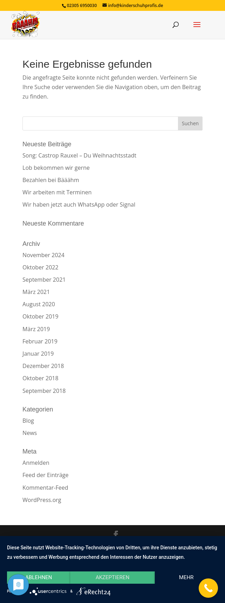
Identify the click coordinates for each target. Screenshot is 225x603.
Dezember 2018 (43, 366)
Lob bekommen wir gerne (56, 168)
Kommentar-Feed (45, 487)
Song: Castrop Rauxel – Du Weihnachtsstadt (79, 155)
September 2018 (44, 391)
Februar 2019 (40, 341)
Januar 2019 (38, 353)
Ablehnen (38, 577)
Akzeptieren (112, 577)
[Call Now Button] (208, 588)
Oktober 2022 (40, 267)
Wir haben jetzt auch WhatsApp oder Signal (78, 204)
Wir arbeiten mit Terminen (57, 192)
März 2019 (36, 329)
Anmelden (35, 463)
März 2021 (36, 292)
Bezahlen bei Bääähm (50, 180)
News (29, 433)
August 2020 (38, 304)
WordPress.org (41, 500)
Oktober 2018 (40, 378)
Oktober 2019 (40, 316)
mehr (186, 577)
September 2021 (44, 279)
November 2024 (43, 255)
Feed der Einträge (45, 475)
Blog (28, 420)
